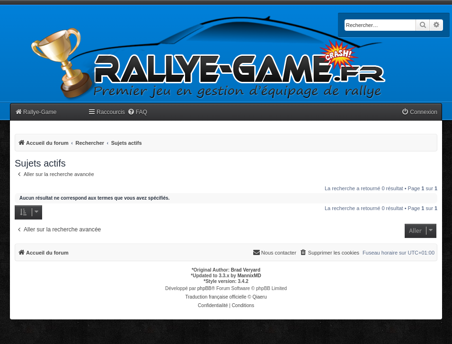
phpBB (204, 288)
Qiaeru (259, 297)
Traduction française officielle (216, 297)
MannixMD (249, 275)
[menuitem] (137, 112)
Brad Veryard (245, 270)
